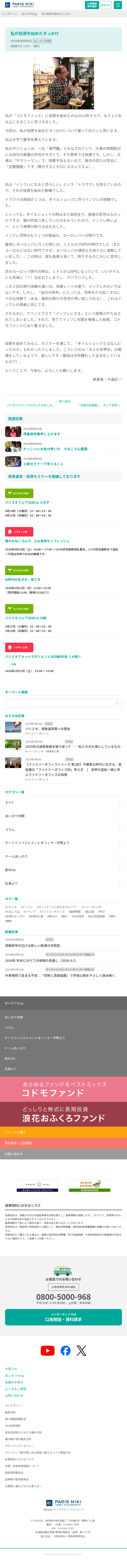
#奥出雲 (89, 911)
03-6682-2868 (71, 1524)
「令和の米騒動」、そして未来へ (98, 405)
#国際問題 (75, 911)
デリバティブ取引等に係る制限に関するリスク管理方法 (38, 1452)
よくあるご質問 (15, 1389)
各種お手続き (14, 1382)
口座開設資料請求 (92, 5)
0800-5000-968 (63, 1296)
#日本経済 (78, 916)
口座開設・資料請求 (63, 1317)
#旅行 (36, 46)
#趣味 (8, 921)
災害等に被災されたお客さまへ (23, 1486)
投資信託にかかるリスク (19, 1459)
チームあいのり (16, 856)
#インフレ (27, 907)
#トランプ (30, 911)
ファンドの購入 (15, 1132)
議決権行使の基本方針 (18, 1439)
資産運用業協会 (14, 1472)
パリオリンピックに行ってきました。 (31, 405)
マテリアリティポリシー (19, 1446)
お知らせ (11, 1368)
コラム (10, 829)
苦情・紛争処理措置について (22, 1466)
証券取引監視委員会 (17, 1479)
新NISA (10, 869)
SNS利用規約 (13, 1426)
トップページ (9, 13)
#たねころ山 (12, 911)
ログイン (106, 5)
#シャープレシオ (91, 907)
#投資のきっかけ (20, 46)
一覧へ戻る (63, 401)
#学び (101, 911)
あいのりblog (29, 13)
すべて (9, 802)
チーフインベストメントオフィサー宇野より (37, 842)
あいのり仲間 (42, 41)
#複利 (112, 916)
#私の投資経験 (96, 916)
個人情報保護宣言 (15, 1419)
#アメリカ (11, 907)
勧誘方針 (10, 1412)
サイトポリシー (14, 1405)
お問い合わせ (14, 1154)
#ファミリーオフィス (52, 911)
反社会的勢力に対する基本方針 (23, 1432)
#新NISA (52, 916)
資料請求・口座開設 (18, 1143)
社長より (11, 883)
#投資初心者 (36, 916)
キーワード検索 (16, 692)
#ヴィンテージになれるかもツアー (57, 907)
